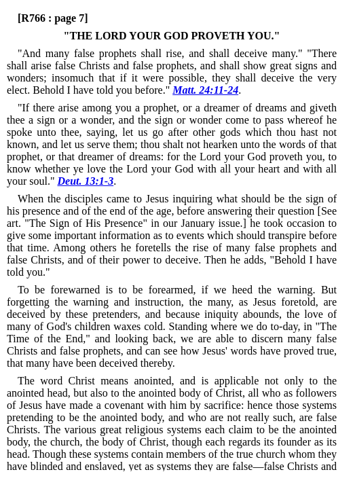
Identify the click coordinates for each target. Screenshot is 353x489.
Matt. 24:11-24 (205, 90)
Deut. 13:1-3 (86, 181)
